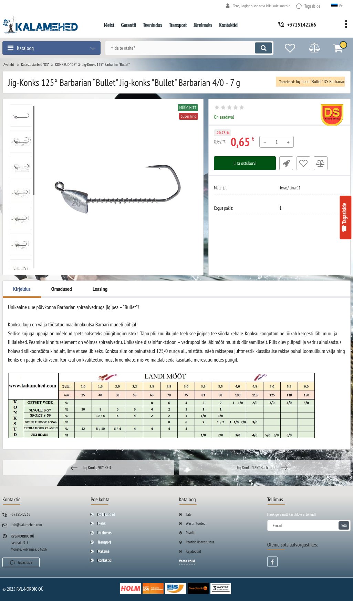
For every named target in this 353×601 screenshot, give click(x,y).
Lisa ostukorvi (245, 163)
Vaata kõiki (187, 560)
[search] (189, 48)
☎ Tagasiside (344, 217)
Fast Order (286, 163)
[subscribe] (309, 525)
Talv (189, 514)
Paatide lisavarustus (200, 541)
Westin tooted (196, 523)
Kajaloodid (193, 551)
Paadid (191, 532)
